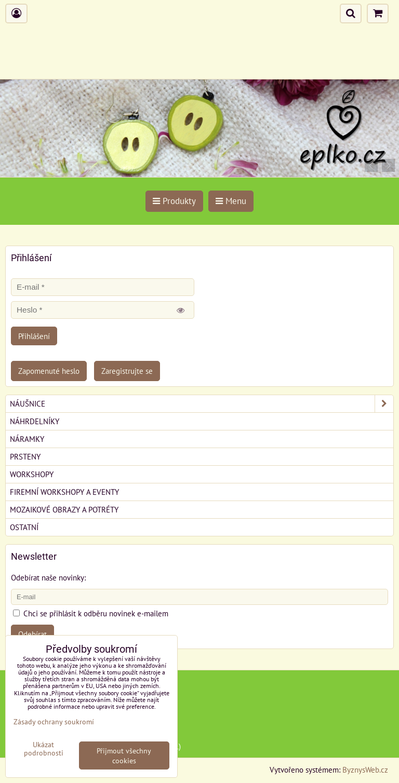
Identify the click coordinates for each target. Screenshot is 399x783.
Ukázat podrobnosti (43, 748)
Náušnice (201, 403)
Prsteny (25, 456)
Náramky (27, 439)
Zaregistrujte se (127, 371)
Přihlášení (34, 336)
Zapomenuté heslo (48, 371)
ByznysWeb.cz (365, 769)
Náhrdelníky (34, 421)
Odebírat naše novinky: (48, 577)
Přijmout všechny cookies (124, 755)
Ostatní (24, 527)
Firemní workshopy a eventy (64, 492)
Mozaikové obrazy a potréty (64, 509)
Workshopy (32, 474)
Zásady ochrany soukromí (54, 721)
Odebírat (32, 634)
